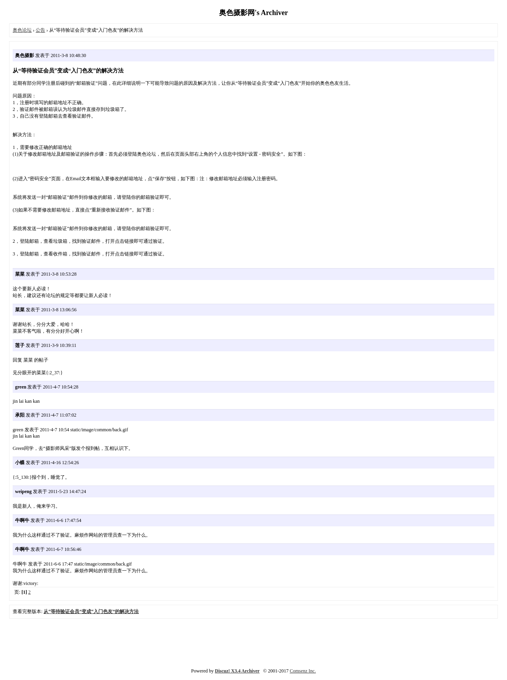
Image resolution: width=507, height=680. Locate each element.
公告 (40, 30)
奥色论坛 (22, 30)
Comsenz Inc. (303, 671)
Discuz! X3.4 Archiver (237, 671)
